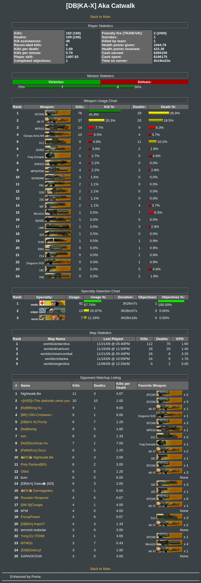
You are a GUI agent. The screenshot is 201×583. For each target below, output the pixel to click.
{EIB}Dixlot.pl (31, 550)
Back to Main (100, 17)
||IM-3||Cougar (32, 505)
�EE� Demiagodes (37, 491)
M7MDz (27, 543)
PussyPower (30, 517)
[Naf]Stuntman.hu (34, 443)
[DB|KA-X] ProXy (34, 422)
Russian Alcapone (35, 498)
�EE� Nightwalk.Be (37, 457)
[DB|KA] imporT (33, 524)
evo (23, 436)
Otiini (25, 471)
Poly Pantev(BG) (34, 464)
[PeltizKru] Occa (33, 450)
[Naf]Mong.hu (31, 408)
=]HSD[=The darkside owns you (45, 401)
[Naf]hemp (29, 429)
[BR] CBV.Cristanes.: (37, 415)
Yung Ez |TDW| (32, 536)
